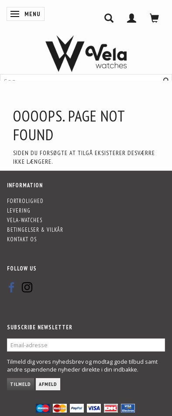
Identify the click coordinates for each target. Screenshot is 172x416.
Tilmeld (20, 384)
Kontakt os (22, 239)
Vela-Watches (24, 219)
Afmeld (48, 384)
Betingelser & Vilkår (35, 229)
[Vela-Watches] (86, 53)
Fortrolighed (25, 200)
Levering (19, 210)
